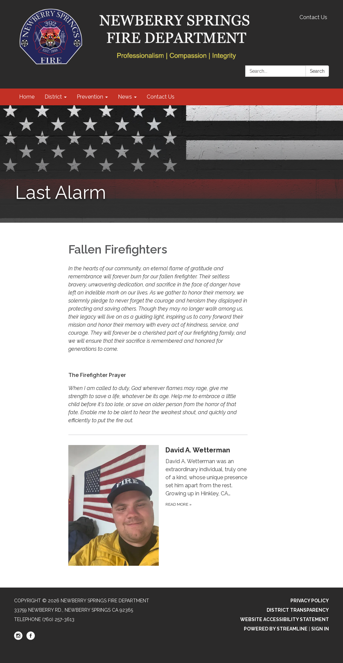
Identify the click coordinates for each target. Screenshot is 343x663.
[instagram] (18, 638)
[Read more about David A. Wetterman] (158, 505)
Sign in (320, 628)
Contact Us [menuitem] (161, 97)
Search (317, 71)
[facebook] (30, 638)
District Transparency (298, 610)
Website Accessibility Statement (284, 619)
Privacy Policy (309, 600)
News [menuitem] (125, 97)
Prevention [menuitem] (90, 97)
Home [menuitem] (27, 97)
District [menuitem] (53, 97)
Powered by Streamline (275, 628)
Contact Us (313, 17)
